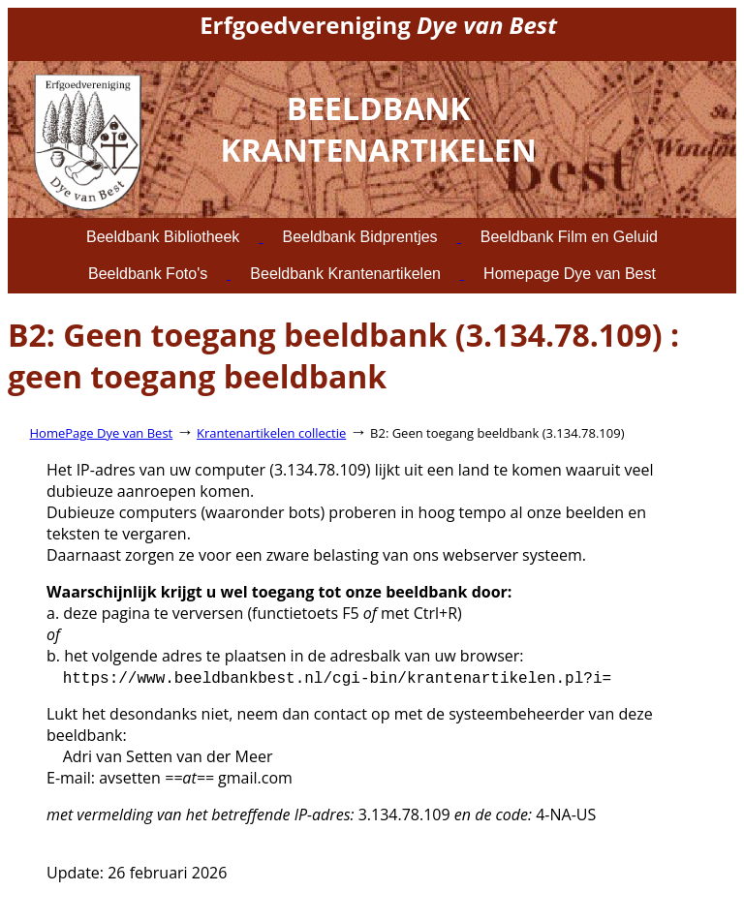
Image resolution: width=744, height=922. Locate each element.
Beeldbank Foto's (147, 273)
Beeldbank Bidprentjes (360, 237)
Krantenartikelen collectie (271, 433)
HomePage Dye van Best (101, 433)
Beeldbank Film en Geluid (569, 237)
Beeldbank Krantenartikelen (345, 273)
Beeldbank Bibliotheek (162, 237)
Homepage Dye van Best (569, 273)
